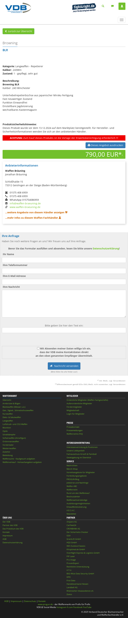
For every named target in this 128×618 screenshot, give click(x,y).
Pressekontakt (73, 427)
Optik (5, 431)
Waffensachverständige (77, 500)
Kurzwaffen (8, 413)
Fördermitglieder (74, 407)
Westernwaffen (9, 448)
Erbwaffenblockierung (76, 507)
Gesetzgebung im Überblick (79, 457)
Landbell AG (72, 587)
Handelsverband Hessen (77, 584)
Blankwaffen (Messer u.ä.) (14, 407)
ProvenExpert (73, 563)
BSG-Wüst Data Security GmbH (80, 573)
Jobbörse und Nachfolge (77, 482)
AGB (4, 539)
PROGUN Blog (73, 479)
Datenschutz (30, 601)
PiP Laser (71, 556)
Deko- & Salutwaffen (12, 417)
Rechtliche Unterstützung (78, 566)
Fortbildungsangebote (77, 475)
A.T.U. (69, 570)
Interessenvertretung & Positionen (82, 447)
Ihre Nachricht (11, 286)
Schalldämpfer (9, 434)
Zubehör (6, 451)
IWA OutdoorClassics (76, 546)
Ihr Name (8, 254)
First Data (71, 580)
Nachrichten (72, 465)
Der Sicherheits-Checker (77, 532)
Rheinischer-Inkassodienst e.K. (80, 591)
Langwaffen (8, 420)
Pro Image (71, 559)
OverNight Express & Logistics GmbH (83, 553)
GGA (69, 535)
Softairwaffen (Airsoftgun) (14, 438)
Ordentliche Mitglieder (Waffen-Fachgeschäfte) (87, 400)
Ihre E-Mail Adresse (14, 276)
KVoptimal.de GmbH (76, 549)
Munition (7, 427)
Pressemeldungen (75, 430)
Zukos (69, 594)
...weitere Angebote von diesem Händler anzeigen (36, 212)
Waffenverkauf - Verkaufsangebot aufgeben (22, 462)
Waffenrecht (72, 489)
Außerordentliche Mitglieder (79, 403)
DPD (69, 577)
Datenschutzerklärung (106, 248)
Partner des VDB (10, 525)
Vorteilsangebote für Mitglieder (81, 472)
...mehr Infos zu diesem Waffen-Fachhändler (33, 217)
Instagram (61, 607)
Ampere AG (72, 521)
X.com (70, 607)
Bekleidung (8, 455)
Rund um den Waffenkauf (78, 493)
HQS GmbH (72, 542)
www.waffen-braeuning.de (25, 207)
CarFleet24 (71, 525)
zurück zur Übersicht (18, 31)
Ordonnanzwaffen (11, 441)
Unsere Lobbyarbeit (76, 450)
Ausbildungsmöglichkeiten (78, 503)
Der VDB (6, 521)
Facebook (77, 607)
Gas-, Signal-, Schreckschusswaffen (18, 410)
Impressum (8, 535)
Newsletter (71, 513)
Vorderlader (8, 445)
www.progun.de (45, 604)
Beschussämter (73, 496)
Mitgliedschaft (73, 410)
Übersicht (7, 400)
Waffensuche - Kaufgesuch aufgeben (19, 458)
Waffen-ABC (72, 486)
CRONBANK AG (73, 528)
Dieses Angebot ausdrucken (105, 145)
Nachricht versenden (64, 366)
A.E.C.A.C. (71, 510)
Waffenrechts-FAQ (75, 433)
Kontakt (6, 532)
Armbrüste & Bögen (11, 403)
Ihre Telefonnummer (15, 265)
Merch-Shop (72, 469)
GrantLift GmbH (74, 539)
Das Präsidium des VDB (13, 528)
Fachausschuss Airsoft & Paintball (82, 454)
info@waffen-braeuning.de (25, 203)
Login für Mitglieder (76, 413)
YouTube (87, 607)
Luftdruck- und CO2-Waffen (15, 424)
